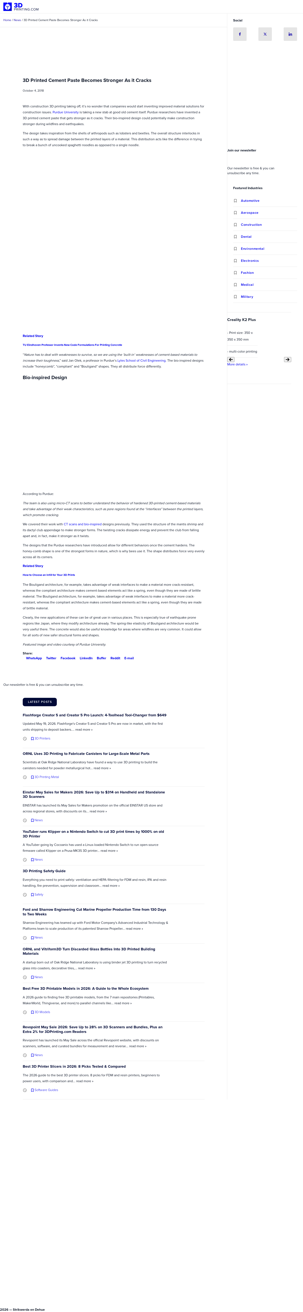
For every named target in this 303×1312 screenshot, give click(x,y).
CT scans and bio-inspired (83, 524)
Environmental (252, 248)
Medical (247, 284)
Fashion (247, 272)
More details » (237, 364)
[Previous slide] (230, 359)
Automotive (250, 200)
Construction (251, 224)
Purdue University (66, 112)
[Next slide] (287, 359)
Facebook (66, 658)
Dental (246, 236)
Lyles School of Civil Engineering (141, 360)
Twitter (49, 658)
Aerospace (250, 212)
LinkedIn (84, 658)
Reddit (113, 658)
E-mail (127, 658)
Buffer (99, 658)
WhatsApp (32, 658)
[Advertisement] (265, 114)
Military (247, 296)
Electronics (250, 260)
